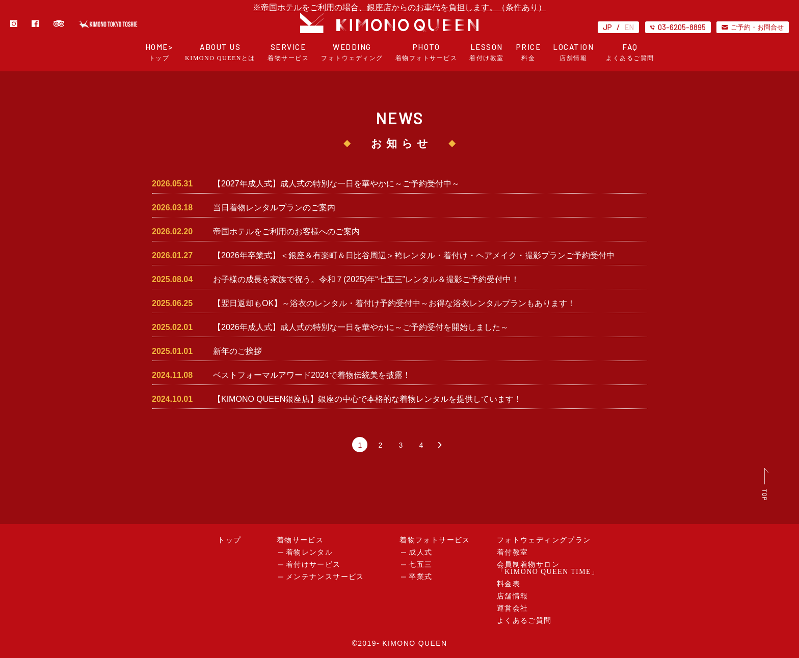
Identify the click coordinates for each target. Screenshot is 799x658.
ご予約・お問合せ (753, 27)
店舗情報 (512, 596)
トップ (229, 540)
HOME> (159, 52)
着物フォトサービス (435, 540)
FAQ (630, 52)
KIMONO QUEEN (414, 643)
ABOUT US (220, 52)
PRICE (528, 52)
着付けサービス (313, 564)
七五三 (420, 564)
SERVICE (288, 52)
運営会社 (512, 608)
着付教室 (512, 552)
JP (607, 27)
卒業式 (420, 577)
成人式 (420, 552)
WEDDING (352, 52)
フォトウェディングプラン (544, 540)
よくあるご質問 (524, 620)
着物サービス (300, 540)
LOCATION (573, 52)
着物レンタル (309, 552)
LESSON (486, 52)
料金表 (508, 584)
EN (629, 27)
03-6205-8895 (678, 27)
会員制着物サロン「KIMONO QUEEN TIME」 (548, 568)
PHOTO (426, 52)
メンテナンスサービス (325, 577)
